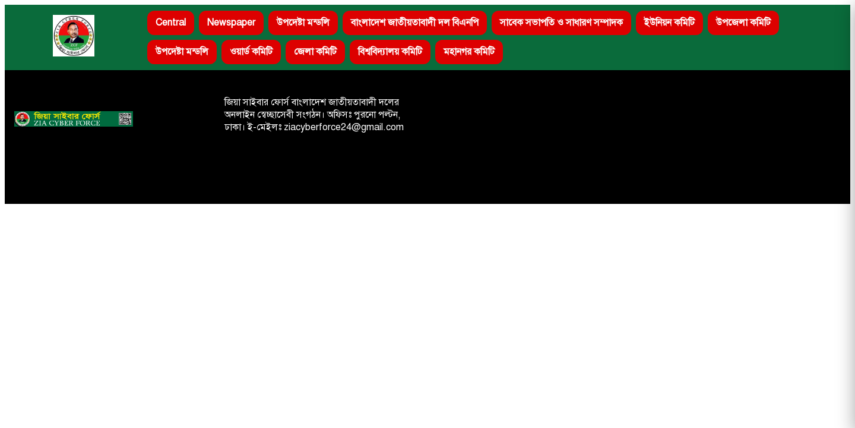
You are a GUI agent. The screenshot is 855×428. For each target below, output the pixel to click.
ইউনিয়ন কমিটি (669, 23)
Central (171, 23)
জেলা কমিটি (315, 52)
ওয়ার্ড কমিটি (251, 52)
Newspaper (231, 23)
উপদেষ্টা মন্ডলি (303, 23)
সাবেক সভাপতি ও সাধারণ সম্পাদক (561, 23)
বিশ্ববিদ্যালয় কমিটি (390, 52)
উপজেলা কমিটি (743, 23)
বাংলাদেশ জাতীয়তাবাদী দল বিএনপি (415, 23)
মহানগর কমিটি (469, 52)
